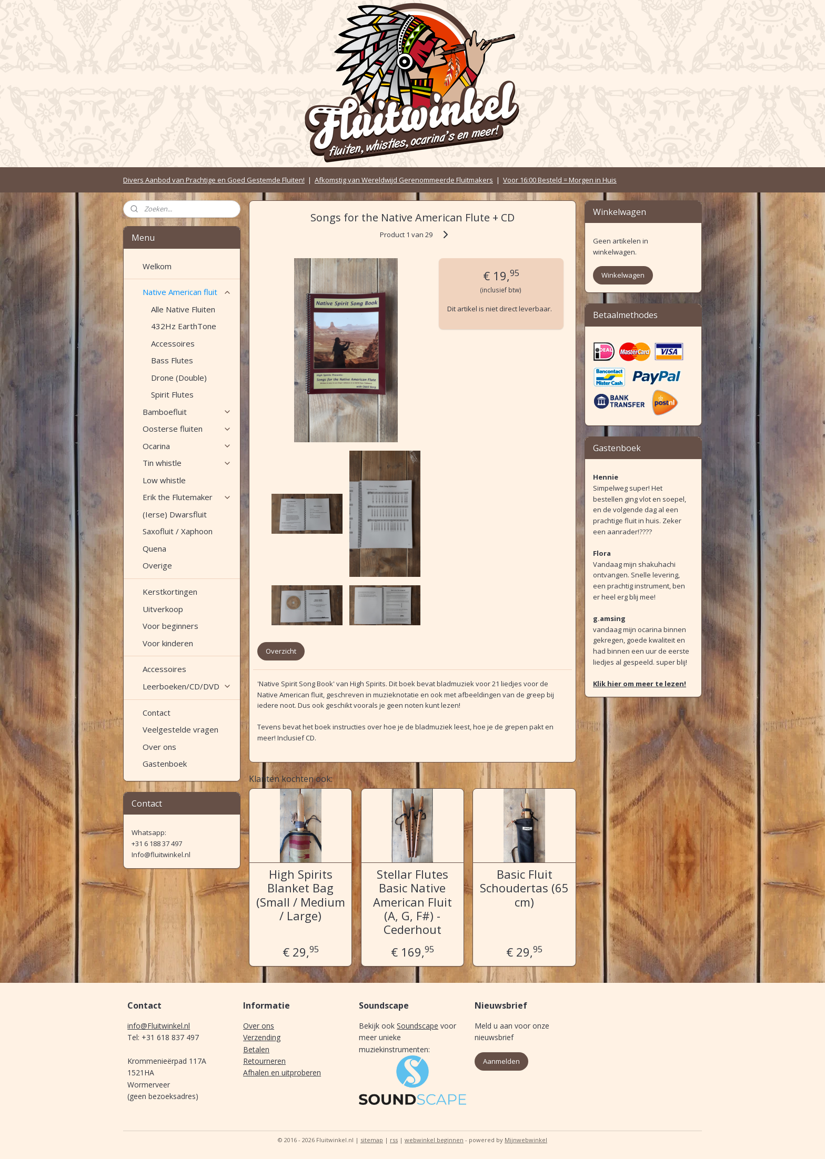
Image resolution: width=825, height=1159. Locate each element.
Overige (157, 565)
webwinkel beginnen (434, 1140)
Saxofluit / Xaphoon (178, 531)
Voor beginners (170, 626)
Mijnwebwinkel (526, 1140)
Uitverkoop (163, 609)
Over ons (159, 746)
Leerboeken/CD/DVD (187, 686)
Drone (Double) (179, 377)
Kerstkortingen (170, 591)
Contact (156, 712)
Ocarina (187, 446)
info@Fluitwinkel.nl (158, 1026)
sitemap (371, 1140)
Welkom (157, 266)
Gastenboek (165, 763)
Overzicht (281, 651)
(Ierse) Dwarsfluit (175, 514)
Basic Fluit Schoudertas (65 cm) (524, 888)
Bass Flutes (172, 360)
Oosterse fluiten (187, 428)
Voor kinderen (168, 643)
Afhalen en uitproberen (282, 1072)
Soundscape (417, 1026)
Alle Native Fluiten (183, 309)
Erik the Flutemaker (187, 497)
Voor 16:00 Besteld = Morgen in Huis (560, 180)
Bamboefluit (187, 411)
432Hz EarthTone (183, 326)
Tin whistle (187, 463)
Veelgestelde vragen (180, 729)
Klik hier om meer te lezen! (639, 683)
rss (394, 1140)
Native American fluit (187, 292)
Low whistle (164, 480)
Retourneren (264, 1061)
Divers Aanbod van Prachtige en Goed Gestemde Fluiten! (214, 180)
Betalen (256, 1049)
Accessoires (173, 343)
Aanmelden (501, 1061)
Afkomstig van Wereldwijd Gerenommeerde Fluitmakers (404, 180)
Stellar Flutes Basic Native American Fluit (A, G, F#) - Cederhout (412, 902)
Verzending (261, 1037)
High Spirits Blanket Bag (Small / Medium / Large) (300, 895)
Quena (154, 548)
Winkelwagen (623, 275)
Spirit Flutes (172, 394)
